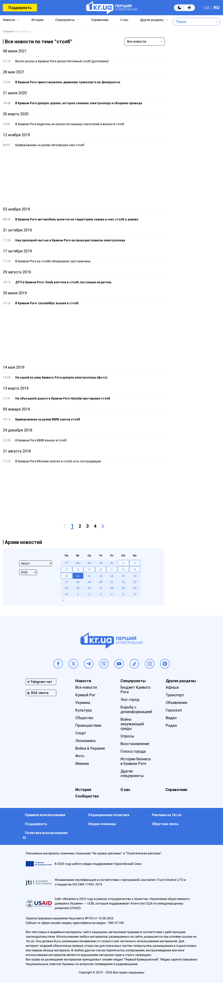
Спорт (80, 733)
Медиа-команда (102, 824)
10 (66, 575)
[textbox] (193, 22)
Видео (171, 718)
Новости (9, 20)
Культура (83, 710)
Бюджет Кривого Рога (135, 689)
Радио (171, 725)
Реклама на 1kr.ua (166, 815)
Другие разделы (152, 20)
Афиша (172, 687)
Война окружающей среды (132, 724)
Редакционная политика (108, 815)
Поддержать (20, 7)
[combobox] (193, 22)
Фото (79, 756)
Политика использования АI (45, 835)
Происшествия (88, 725)
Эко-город (129, 699)
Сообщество (87, 796)
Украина (82, 702)
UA (207, 7)
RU (216, 7)
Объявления (176, 702)
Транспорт (175, 695)
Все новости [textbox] (136, 41)
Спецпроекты (65, 20)
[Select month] (35, 563)
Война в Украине (90, 748)
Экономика (85, 740)
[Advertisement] (83, 177)
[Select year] (28, 572)
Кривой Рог (85, 695)
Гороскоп (174, 710)
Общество (84, 718)
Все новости (86, 687)
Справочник (100, 20)
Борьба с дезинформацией (136, 709)
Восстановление (134, 743)
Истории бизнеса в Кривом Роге (135, 761)
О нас (124, 20)
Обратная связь (165, 824)
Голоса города (133, 751)
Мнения (82, 763)
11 (77, 575)
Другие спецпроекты (132, 773)
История (37, 20)
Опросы (127, 736)
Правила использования (45, 815)
